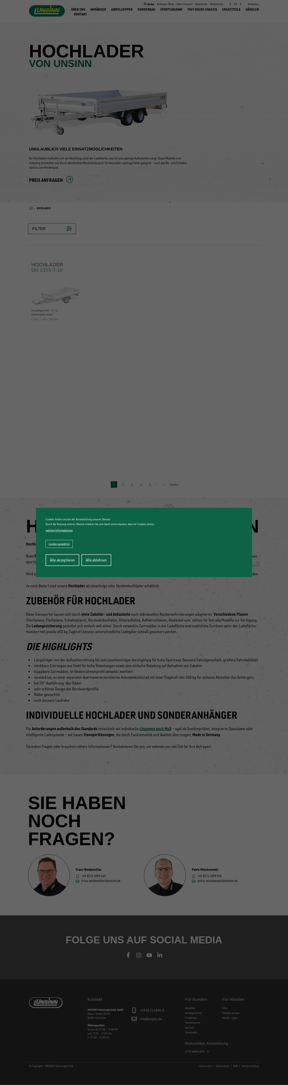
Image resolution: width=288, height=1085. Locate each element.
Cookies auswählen (59, 544)
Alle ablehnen (96, 560)
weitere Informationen (59, 530)
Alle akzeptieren (62, 560)
